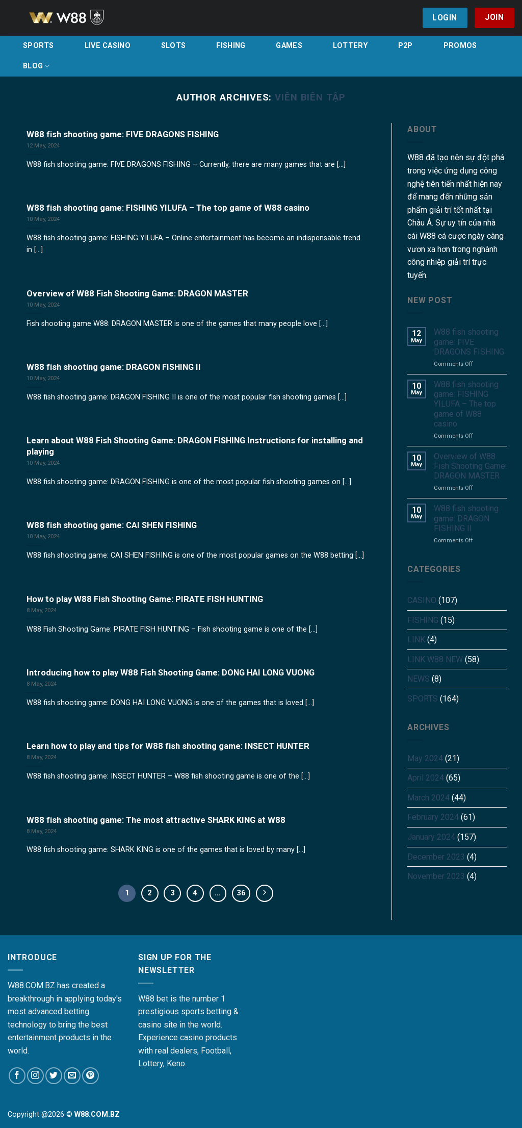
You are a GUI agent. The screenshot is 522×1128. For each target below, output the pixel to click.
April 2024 (425, 778)
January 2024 (431, 837)
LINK (416, 639)
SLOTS (173, 45)
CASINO (421, 600)
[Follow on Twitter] (53, 1075)
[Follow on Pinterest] (90, 1075)
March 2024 (428, 798)
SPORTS (38, 45)
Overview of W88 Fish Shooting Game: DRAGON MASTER (470, 466)
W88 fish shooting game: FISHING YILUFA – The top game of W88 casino (466, 404)
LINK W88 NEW (435, 659)
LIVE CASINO (107, 45)
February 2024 (433, 817)
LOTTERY (350, 45)
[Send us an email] (72, 1075)
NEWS (418, 679)
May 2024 (425, 758)
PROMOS (460, 45)
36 (241, 892)
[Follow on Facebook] (17, 1075)
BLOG (36, 66)
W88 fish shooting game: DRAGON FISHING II (466, 518)
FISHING (230, 45)
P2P (405, 45)
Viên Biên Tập (310, 97)
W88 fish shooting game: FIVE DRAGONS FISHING (469, 341)
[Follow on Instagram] (35, 1075)
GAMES (289, 45)
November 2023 (436, 876)
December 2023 (436, 857)
